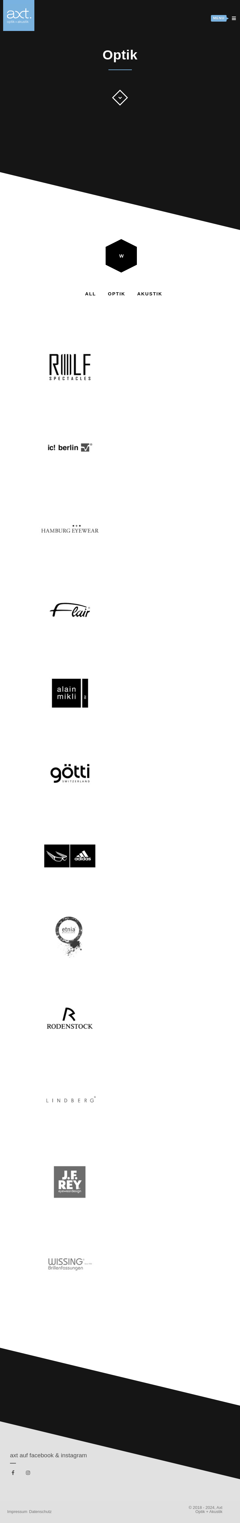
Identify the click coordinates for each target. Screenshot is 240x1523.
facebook (14, 1474)
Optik (116, 293)
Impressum (17, 1512)
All (90, 293)
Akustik (149, 293)
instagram (29, 1473)
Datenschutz (40, 1512)
